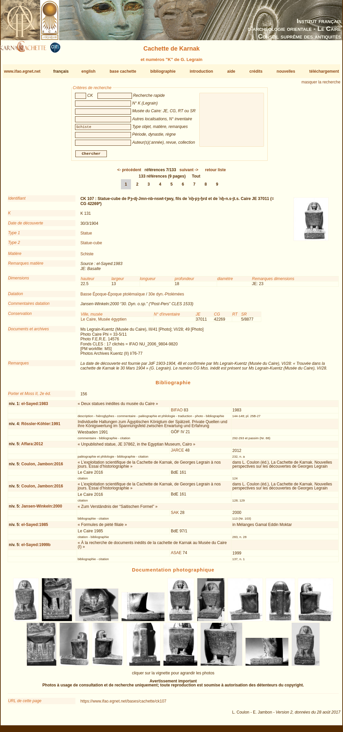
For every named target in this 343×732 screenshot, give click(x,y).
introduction (201, 71)
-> (189, 172)
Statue (86, 236)
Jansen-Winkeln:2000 (41, 509)
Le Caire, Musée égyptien (104, 322)
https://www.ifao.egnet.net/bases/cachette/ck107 (123, 704)
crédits (255, 71)
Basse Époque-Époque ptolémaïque (112, 296)
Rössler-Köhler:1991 (40, 426)
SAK (175, 515)
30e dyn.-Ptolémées (166, 296)
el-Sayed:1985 (34, 527)
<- (129, 172)
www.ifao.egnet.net (22, 71)
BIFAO (177, 412)
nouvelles (286, 71)
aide (231, 71)
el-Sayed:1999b (35, 547)
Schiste (86, 256)
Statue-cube (91, 245)
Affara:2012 (32, 446)
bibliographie (163, 71)
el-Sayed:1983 (34, 406)
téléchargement (324, 71)
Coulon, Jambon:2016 (42, 466)
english (88, 71)
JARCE (177, 453)
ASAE (176, 555)
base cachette (123, 71)
